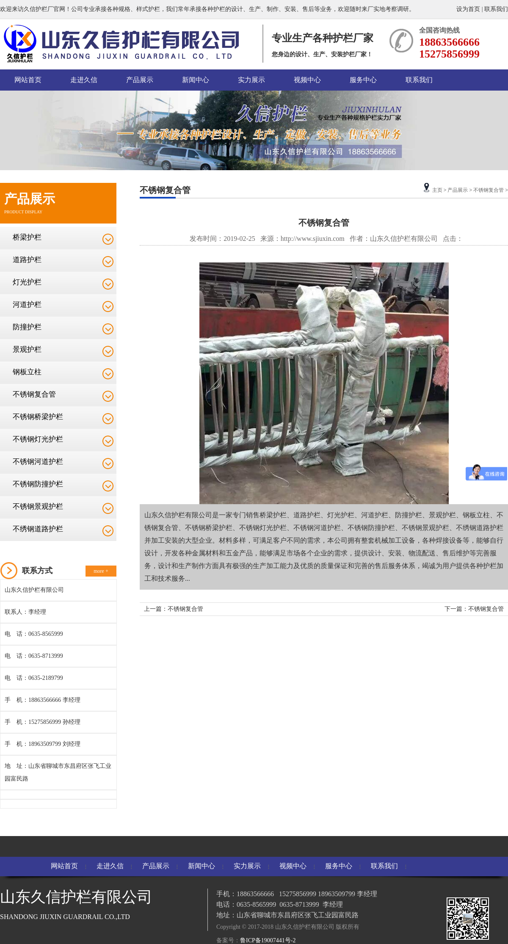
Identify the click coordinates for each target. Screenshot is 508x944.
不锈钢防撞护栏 (38, 484)
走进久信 (83, 79)
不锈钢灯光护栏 (38, 439)
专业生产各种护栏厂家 (322, 38)
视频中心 (307, 79)
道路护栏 (27, 260)
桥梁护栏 (27, 237)
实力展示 (251, 79)
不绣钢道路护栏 (38, 529)
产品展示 (139, 79)
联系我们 (496, 9)
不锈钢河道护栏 (38, 462)
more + (101, 571)
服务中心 (363, 79)
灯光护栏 (27, 282)
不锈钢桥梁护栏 (38, 417)
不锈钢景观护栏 (38, 506)
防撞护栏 (27, 327)
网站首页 (27, 79)
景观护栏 (27, 349)
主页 (437, 190)
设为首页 (469, 9)
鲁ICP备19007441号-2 (267, 940)
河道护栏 (27, 305)
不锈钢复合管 (34, 394)
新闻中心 (195, 79)
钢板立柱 (27, 372)
